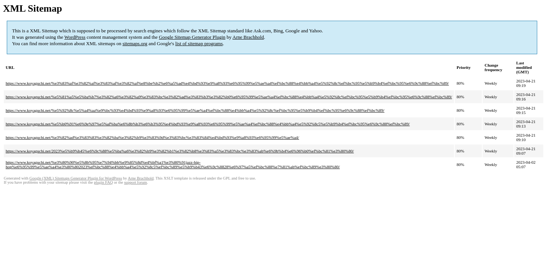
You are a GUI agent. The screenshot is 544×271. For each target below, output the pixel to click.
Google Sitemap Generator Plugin (192, 37)
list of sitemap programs (199, 43)
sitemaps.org (134, 43)
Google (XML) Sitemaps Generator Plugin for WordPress (75, 178)
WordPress (75, 37)
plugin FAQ (103, 182)
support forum (135, 182)
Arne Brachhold (248, 37)
